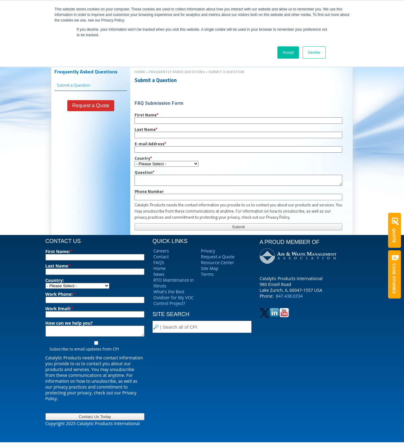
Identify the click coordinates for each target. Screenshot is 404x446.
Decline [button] (314, 52)
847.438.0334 (289, 298)
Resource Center (217, 264)
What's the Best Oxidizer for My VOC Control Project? (173, 299)
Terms (207, 276)
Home (140, 72)
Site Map (209, 270)
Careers (161, 253)
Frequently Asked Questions (85, 71)
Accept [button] (288, 52)
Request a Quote (217, 258)
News (158, 276)
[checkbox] (95, 349)
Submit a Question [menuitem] (73, 85)
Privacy (208, 253)
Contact (161, 258)
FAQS (158, 264)
